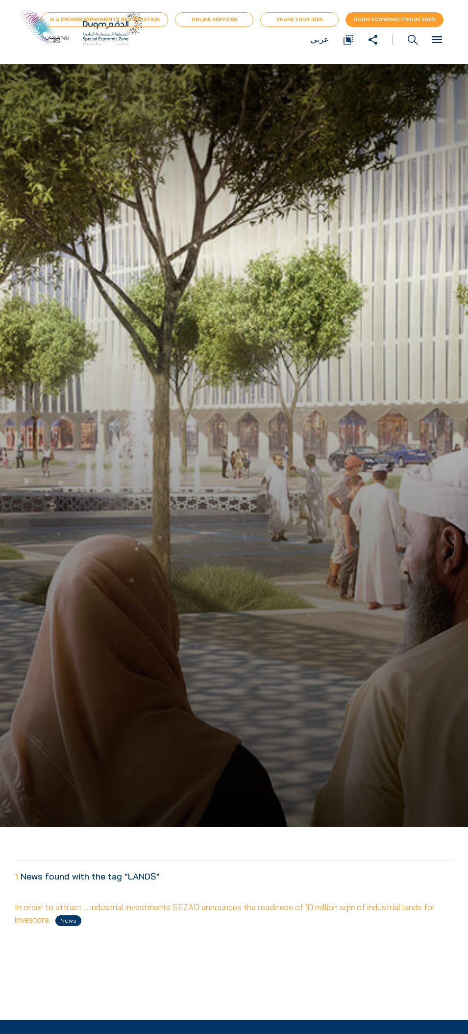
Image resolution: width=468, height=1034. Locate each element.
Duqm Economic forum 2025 (394, 19)
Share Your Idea (299, 19)
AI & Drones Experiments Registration (104, 19)
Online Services (214, 19)
